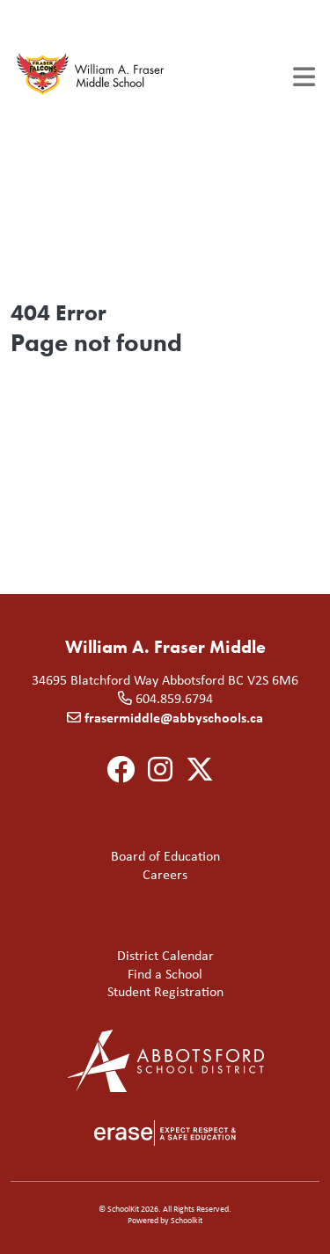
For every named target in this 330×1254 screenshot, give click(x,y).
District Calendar (116, 956)
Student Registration (121, 992)
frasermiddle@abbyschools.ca (173, 717)
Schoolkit (186, 1220)
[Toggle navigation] (304, 77)
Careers (102, 875)
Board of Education (119, 856)
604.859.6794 (174, 698)
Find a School (110, 974)
